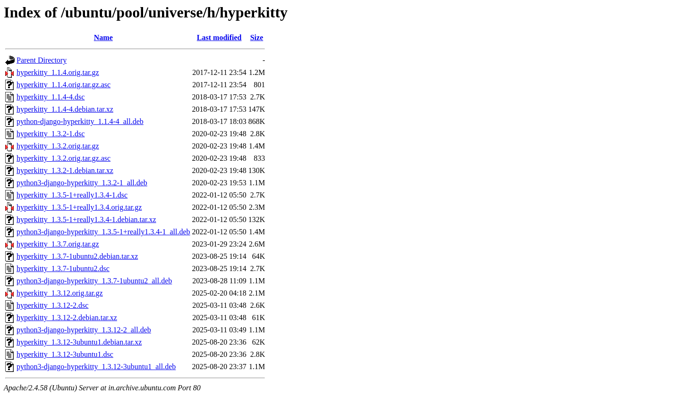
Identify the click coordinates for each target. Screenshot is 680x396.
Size (257, 37)
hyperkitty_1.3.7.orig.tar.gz (58, 244)
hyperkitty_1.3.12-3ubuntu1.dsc (65, 354)
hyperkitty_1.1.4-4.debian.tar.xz (65, 109)
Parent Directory (42, 60)
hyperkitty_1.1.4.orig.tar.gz (58, 72)
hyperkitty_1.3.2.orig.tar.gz (58, 146)
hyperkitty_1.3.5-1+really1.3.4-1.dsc (72, 195)
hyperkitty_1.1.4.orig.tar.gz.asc (63, 85)
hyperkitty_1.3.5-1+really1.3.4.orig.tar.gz (79, 207)
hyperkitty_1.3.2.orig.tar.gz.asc (63, 158)
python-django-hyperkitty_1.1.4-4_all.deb (80, 121)
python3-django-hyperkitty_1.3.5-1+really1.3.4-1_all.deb (103, 232)
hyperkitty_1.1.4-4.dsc (51, 97)
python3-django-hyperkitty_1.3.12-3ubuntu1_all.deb (96, 367)
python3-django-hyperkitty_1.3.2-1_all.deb (82, 183)
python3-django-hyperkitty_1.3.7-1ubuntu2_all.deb (94, 281)
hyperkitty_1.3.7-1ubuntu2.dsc (63, 268)
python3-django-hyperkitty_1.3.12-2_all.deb (84, 330)
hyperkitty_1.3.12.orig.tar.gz (60, 293)
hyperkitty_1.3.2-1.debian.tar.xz (65, 170)
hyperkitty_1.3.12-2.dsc (52, 305)
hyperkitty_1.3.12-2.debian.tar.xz (67, 318)
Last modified (219, 37)
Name (103, 37)
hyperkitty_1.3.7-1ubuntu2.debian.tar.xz (77, 256)
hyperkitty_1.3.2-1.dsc (51, 134)
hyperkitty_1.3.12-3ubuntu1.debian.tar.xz (79, 342)
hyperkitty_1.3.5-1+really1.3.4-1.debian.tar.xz (86, 219)
